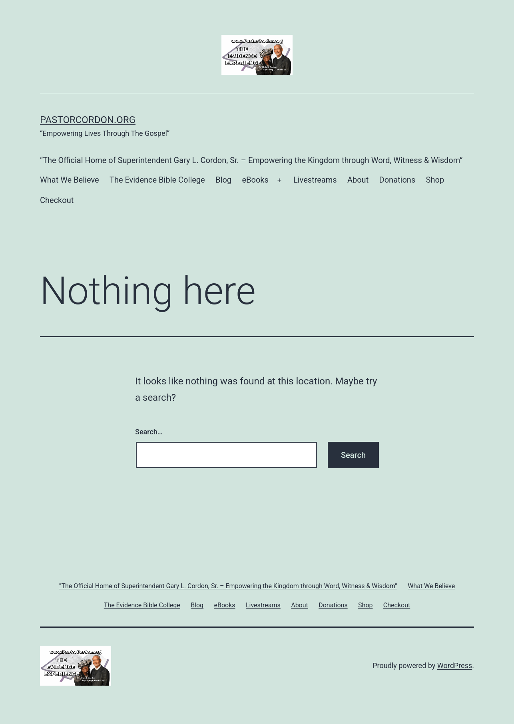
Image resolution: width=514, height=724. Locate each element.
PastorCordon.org (87, 119)
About (358, 180)
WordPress (454, 665)
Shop (435, 180)
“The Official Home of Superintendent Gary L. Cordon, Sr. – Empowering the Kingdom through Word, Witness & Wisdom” (251, 160)
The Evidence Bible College (157, 180)
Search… (149, 432)
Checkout (57, 200)
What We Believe (69, 180)
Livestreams (315, 180)
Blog (223, 180)
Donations (397, 180)
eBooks (255, 180)
